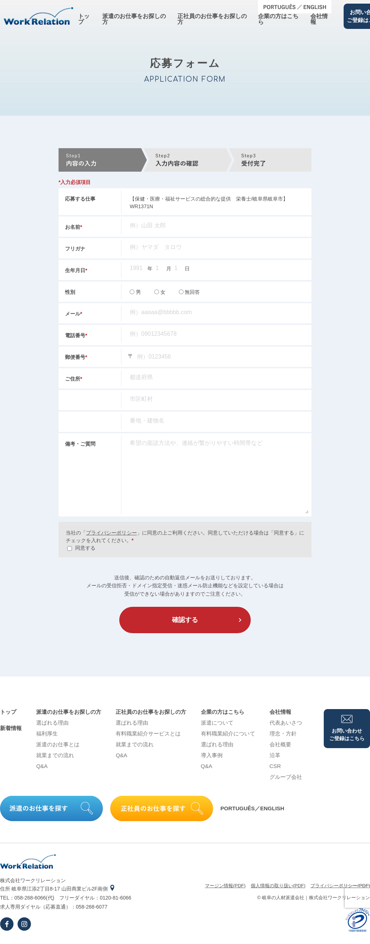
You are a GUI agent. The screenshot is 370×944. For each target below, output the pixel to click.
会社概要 (280, 744)
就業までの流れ (55, 755)
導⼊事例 (212, 755)
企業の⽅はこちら (278, 19)
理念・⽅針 (283, 733)
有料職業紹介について (228, 733)
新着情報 (11, 728)
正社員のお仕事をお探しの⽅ (212, 19)
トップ (84, 19)
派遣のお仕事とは (57, 744)
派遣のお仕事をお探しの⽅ (134, 19)
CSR (275, 766)
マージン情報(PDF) (225, 885)
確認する (185, 619)
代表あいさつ (286, 722)
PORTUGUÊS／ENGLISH (252, 808)
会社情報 (319, 19)
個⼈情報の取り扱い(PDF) (278, 885)
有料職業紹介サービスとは (148, 733)
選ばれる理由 (52, 722)
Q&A (42, 766)
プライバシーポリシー (111, 533)
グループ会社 (286, 777)
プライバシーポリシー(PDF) (340, 885)
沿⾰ (275, 755)
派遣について (217, 722)
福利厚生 (47, 733)
